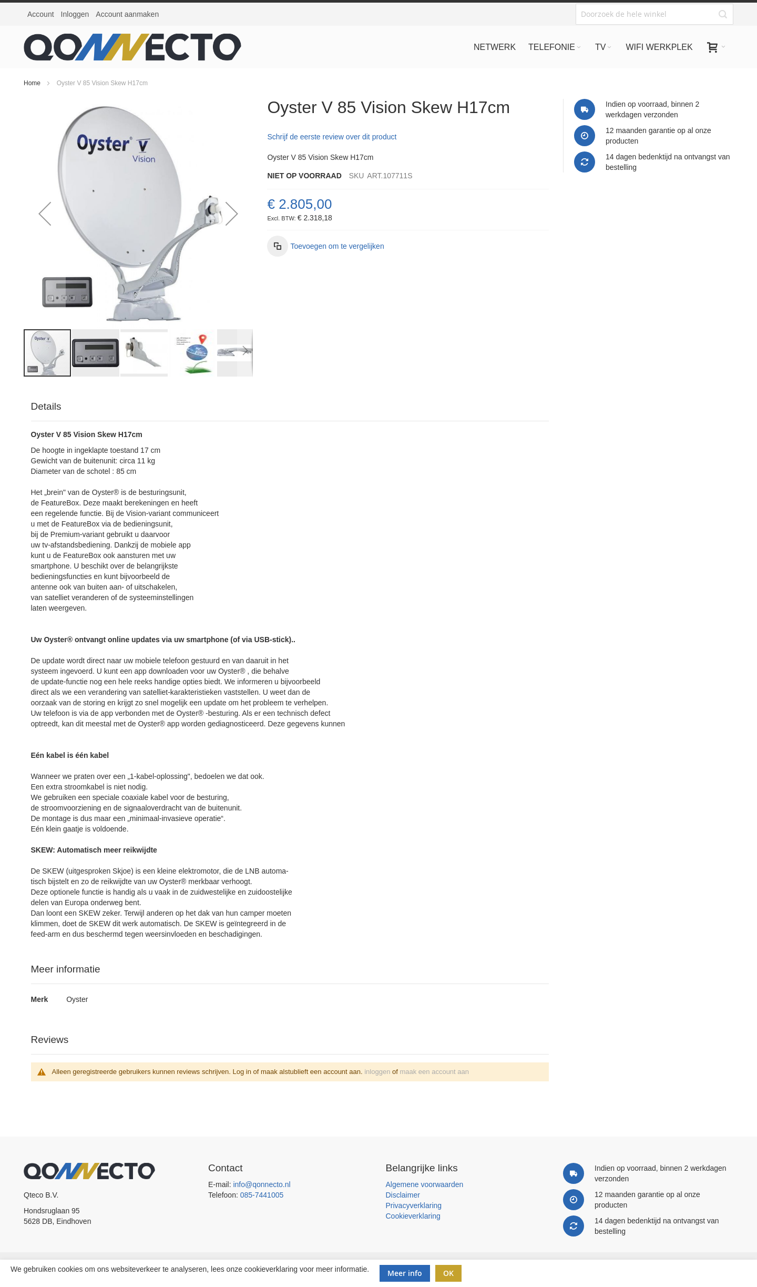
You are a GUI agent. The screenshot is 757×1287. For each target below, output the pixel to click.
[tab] (290, 406)
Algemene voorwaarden (425, 1184)
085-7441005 (262, 1195)
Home (32, 83)
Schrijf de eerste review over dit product (331, 137)
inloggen (377, 1072)
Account (40, 14)
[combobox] (654, 14)
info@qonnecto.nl (261, 1184)
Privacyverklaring (414, 1205)
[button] (45, 213)
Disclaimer (403, 1195)
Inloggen (75, 14)
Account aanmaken (127, 14)
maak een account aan (434, 1072)
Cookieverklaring (413, 1216)
